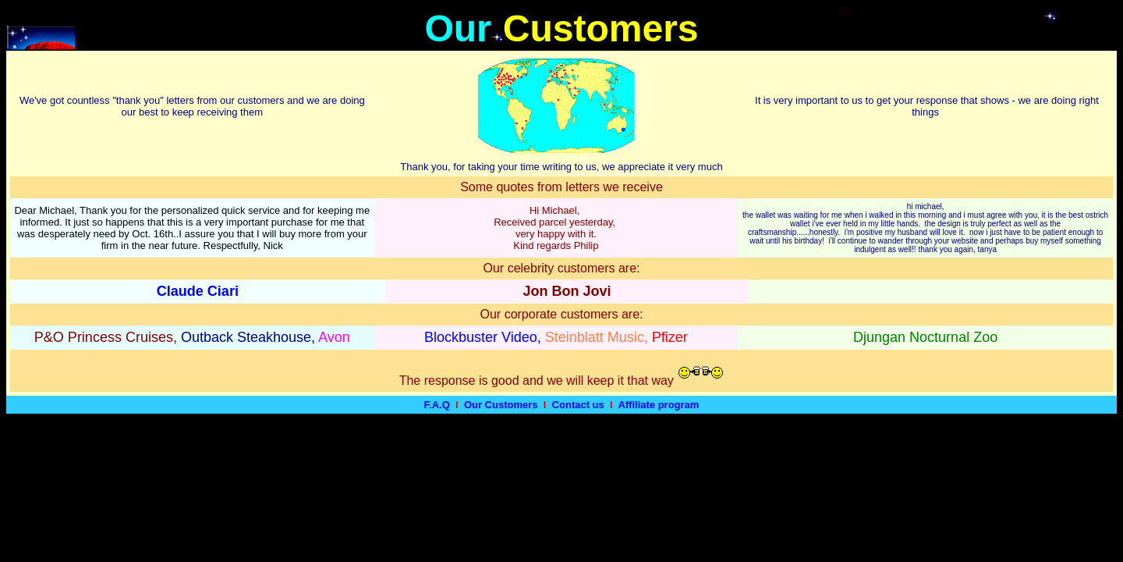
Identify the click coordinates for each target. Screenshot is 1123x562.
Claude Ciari (198, 291)
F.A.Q (437, 405)
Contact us (578, 405)
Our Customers (501, 405)
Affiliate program (658, 405)
